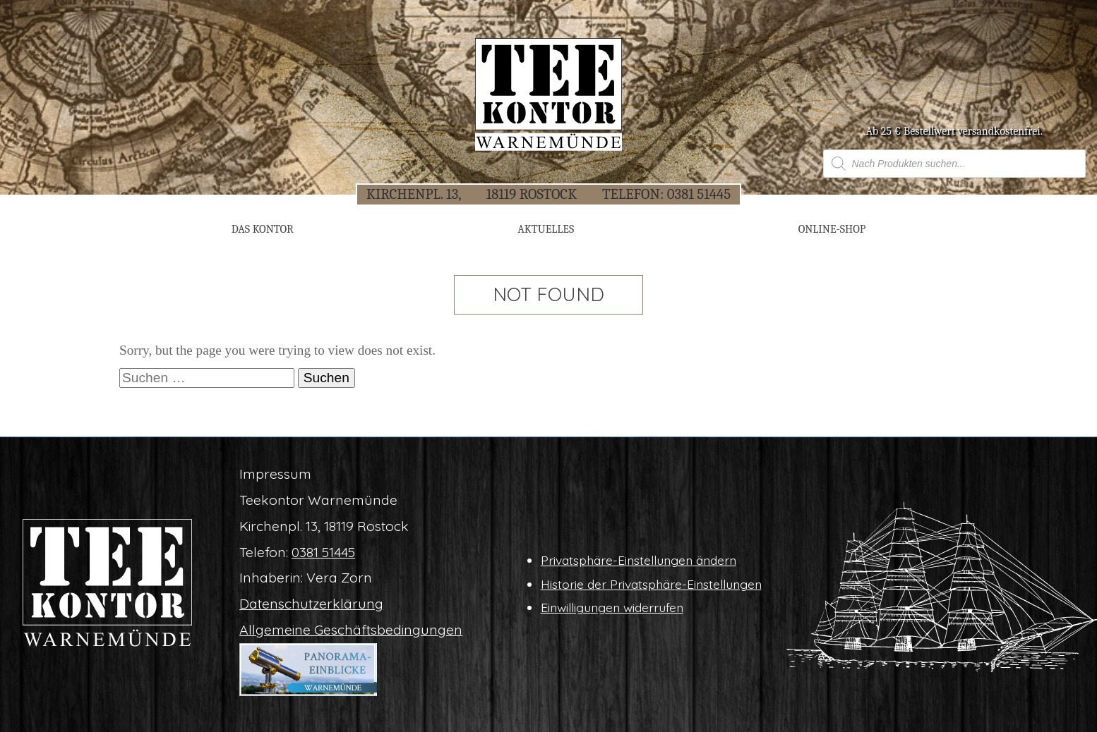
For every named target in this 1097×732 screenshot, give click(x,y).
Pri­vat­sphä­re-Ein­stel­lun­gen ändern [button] (638, 560)
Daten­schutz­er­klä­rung (311, 603)
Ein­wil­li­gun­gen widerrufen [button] (612, 607)
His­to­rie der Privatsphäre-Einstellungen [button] (651, 584)
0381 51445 (699, 193)
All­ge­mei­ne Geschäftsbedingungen (350, 629)
